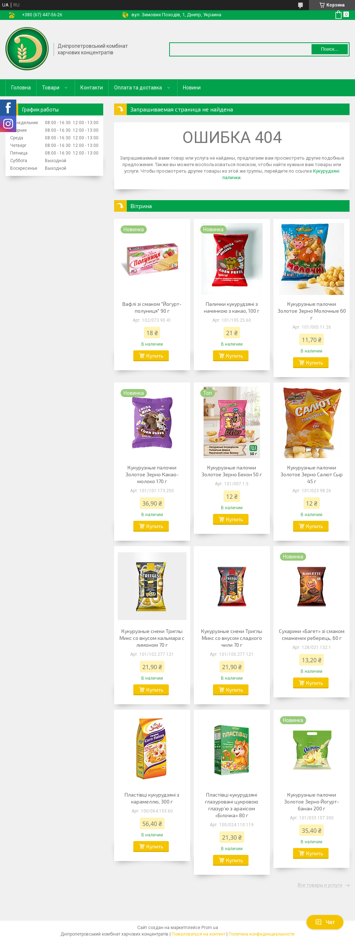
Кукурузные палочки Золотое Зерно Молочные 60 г (311, 311)
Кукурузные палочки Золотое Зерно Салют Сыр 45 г (311, 474)
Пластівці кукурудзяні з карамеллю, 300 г (152, 798)
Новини (192, 87)
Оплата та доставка (138, 87)
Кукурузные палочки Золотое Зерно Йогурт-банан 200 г (311, 801)
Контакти (91, 87)
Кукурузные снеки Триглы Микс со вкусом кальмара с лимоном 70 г (152, 638)
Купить (154, 356)
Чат (325, 922)
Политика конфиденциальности (262, 934)
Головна (21, 87)
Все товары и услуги (320, 885)
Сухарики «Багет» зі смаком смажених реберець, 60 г (311, 634)
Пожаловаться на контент (198, 934)
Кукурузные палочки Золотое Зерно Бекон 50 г (231, 470)
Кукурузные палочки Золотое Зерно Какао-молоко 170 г (152, 474)
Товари (50, 87)
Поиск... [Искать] (329, 49)
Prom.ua (209, 927)
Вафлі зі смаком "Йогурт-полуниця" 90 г (151, 307)
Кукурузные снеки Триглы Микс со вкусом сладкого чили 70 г (231, 638)
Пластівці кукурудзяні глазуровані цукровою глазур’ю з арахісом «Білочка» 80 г (231, 805)
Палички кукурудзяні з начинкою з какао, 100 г (231, 307)
